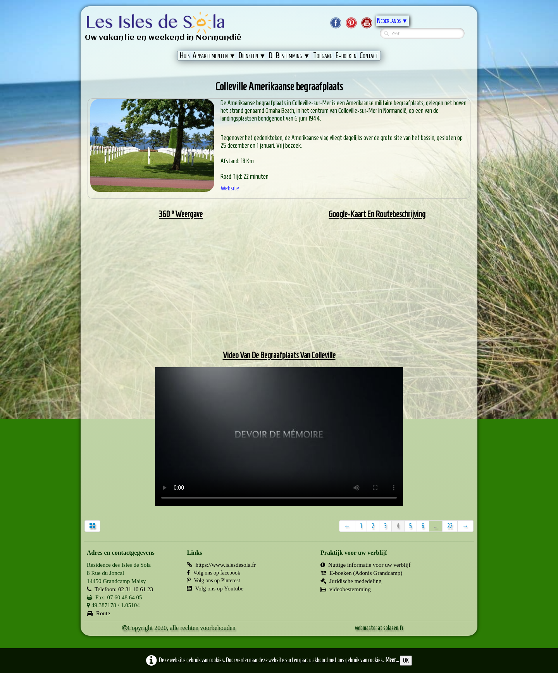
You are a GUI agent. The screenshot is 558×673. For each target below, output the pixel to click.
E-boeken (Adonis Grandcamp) (361, 573)
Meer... (392, 660)
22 (450, 526)
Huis (184, 55)
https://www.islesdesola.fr (221, 565)
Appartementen (214, 55)
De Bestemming (289, 55)
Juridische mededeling (351, 581)
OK (406, 660)
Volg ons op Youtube (215, 588)
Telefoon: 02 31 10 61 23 (120, 589)
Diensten (252, 55)
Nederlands (392, 20)
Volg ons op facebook (213, 573)
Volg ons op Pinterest (213, 580)
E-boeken (346, 55)
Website (229, 188)
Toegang (322, 55)
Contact (369, 55)
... (435, 526)
